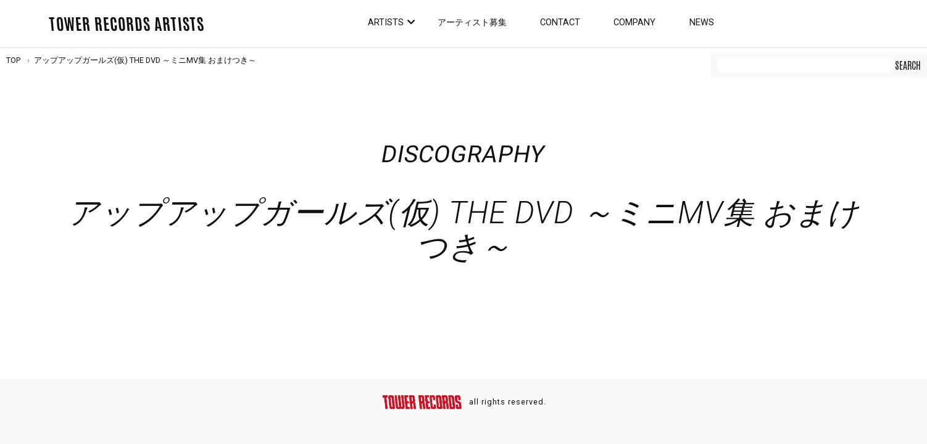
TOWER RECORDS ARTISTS (126, 22)
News (701, 22)
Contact (560, 22)
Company (634, 22)
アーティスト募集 (472, 22)
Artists (386, 22)
